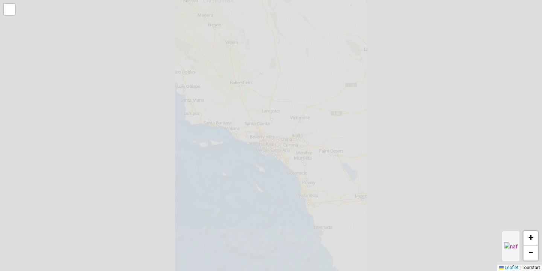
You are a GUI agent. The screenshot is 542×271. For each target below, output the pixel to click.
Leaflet (508, 267)
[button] (10, 10)
